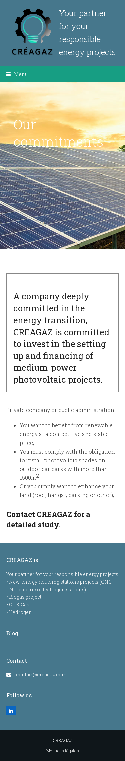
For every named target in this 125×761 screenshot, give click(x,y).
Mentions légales (62, 751)
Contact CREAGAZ (39, 514)
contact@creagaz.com (41, 674)
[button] (17, 74)
